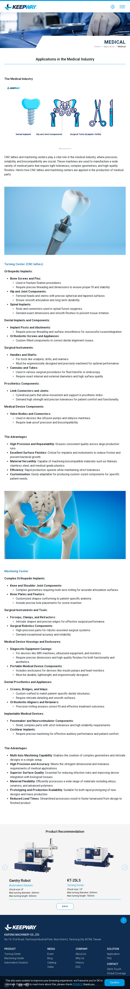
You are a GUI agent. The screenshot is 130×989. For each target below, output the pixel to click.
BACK (65, 906)
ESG (78, 966)
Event (50, 953)
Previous (5, 867)
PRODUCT (10, 948)
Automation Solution (16, 962)
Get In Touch (114, 969)
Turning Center (12, 953)
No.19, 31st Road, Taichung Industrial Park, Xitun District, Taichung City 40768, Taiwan (52, 939)
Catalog (51, 962)
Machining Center (14, 958)
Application (109, 46)
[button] (112, 6)
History (80, 962)
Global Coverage (116, 973)
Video (50, 966)
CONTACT (112, 964)
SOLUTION (113, 948)
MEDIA (51, 948)
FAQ (109, 958)
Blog (50, 958)
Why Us (80, 958)
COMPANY (82, 948)
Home (97, 46)
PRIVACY (78, 984)
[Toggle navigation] (122, 6)
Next (125, 867)
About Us (81, 953)
